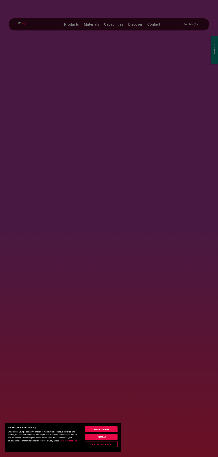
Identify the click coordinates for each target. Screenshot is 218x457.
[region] (63, 437)
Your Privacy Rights (101, 444)
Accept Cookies (101, 429)
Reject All (101, 437)
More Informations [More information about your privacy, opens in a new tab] (68, 441)
